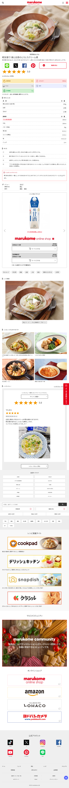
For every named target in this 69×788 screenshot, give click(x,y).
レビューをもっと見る (34, 466)
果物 (59, 521)
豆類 (53, 521)
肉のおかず (6, 272)
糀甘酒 (14, 272)
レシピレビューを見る (8, 76)
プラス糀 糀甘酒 (7, 119)
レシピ (44, 766)
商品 (32, 766)
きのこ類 (46, 521)
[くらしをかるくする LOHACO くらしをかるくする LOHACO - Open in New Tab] (34, 704)
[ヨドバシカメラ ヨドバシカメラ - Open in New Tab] (34, 717)
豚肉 (11, 521)
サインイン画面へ (34, 396)
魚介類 (24, 521)
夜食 (38, 272)
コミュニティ (64, 766)
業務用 (53, 775)
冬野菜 (57, 272)
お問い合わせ (34, 770)
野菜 (25, 189)
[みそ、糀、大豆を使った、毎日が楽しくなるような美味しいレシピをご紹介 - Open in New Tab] (34, 588)
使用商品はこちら (34, 54)
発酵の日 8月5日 (47, 272)
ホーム (3, 766)
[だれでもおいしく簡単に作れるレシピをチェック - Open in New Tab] (34, 570)
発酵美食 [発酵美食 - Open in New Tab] (13, 770)
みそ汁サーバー (16, 779)
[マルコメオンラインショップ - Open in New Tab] (34, 234)
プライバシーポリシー (54, 779)
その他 (11, 525)
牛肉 (5, 521)
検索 (3, 3)
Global (35, 779)
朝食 (21, 272)
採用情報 (36, 775)
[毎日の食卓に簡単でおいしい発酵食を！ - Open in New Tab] (34, 551)
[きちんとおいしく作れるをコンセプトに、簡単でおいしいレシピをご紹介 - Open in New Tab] (34, 606)
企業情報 (56, 770)
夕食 (32, 272)
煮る (21, 187)
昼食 (26, 272)
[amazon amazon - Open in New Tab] (34, 692)
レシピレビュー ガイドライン (60, 386)
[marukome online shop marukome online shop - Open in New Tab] (34, 680)
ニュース (19, 766)
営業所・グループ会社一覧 (16, 775)
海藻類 (31, 521)
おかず (21, 184)
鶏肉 (21, 189)
